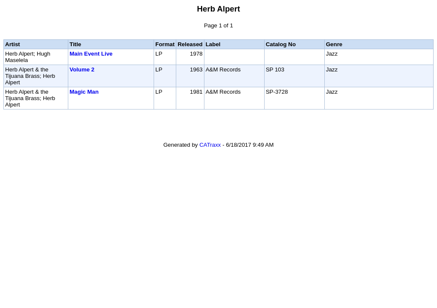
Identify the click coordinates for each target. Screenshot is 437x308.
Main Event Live (91, 53)
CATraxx (210, 145)
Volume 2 (82, 69)
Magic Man (84, 92)
